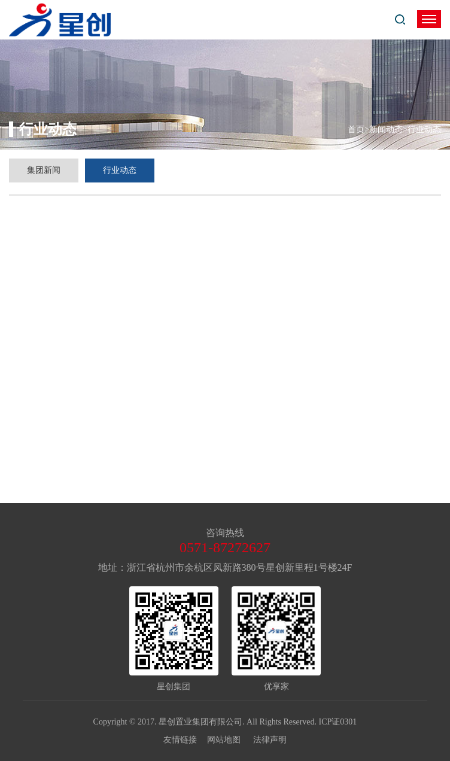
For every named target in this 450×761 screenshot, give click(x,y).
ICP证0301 (338, 721)
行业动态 (119, 170)
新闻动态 (386, 129)
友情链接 (185, 739)
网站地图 (229, 739)
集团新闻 (43, 170)
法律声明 (270, 739)
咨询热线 (225, 533)
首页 (356, 129)
